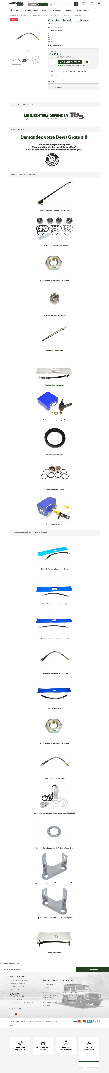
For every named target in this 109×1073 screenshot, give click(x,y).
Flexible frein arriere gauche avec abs (54, 673)
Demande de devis (70, 998)
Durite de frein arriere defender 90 (54, 604)
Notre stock (48, 1005)
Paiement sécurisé (50, 990)
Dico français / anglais (71, 990)
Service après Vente (70, 1000)
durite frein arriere (54, 952)
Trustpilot (94, 9)
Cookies (11, 1025)
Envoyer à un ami (70, 71)
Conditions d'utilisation (51, 1000)
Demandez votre (55, 30)
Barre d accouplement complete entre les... (54, 210)
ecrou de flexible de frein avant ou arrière (54, 280)
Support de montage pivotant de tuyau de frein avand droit (54, 883)
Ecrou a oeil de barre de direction (54, 315)
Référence (51, 28)
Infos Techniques (69, 995)
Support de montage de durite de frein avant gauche (54, 918)
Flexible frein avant (54, 708)
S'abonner (92, 969)
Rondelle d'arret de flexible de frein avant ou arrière (54, 848)
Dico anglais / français (71, 987)
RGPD (46, 992)
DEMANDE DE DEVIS (31, 10)
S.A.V (44, 10)
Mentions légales (49, 984)
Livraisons (69, 10)
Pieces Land (12, 15)
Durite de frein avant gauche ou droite (54, 569)
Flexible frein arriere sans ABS (54, 778)
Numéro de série (69, 984)
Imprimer (83, 71)
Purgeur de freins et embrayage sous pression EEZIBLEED (54, 813)
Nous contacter (83, 10)
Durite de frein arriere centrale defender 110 (54, 639)
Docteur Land (55, 10)
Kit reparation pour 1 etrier (54, 489)
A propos (47, 987)
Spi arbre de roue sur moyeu (54, 455)
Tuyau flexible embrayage (54, 385)
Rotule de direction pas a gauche (54, 420)
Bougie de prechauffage (54, 350)
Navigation (16, 10)
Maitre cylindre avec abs (54, 524)
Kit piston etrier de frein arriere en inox (54, 245)
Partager (53, 75)
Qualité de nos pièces (51, 1002)
